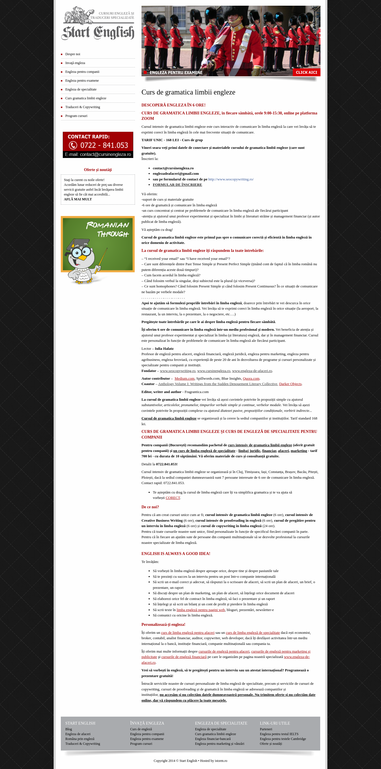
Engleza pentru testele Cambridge (283, 739)
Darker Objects (290, 384)
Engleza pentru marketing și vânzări (219, 744)
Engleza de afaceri (78, 734)
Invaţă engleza (75, 63)
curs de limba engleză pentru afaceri (188, 632)
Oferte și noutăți (271, 744)
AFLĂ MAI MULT (78, 199)
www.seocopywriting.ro (177, 371)
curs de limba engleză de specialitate (253, 632)
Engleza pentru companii (82, 72)
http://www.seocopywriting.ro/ (230, 179)
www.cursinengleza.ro (213, 371)
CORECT (173, 497)
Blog (68, 729)
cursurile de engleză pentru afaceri (224, 651)
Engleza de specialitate (81, 89)
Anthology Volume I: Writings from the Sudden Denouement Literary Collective (217, 384)
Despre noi (72, 54)
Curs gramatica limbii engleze (85, 98)
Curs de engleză (141, 729)
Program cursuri (76, 116)
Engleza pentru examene (82, 81)
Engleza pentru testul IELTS (279, 734)
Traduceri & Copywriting (82, 107)
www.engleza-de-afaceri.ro (252, 371)
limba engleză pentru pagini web (201, 610)
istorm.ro (221, 761)
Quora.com (251, 378)
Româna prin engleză (79, 739)
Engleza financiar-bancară (213, 739)
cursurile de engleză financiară (184, 657)
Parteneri (266, 729)
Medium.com (185, 378)
